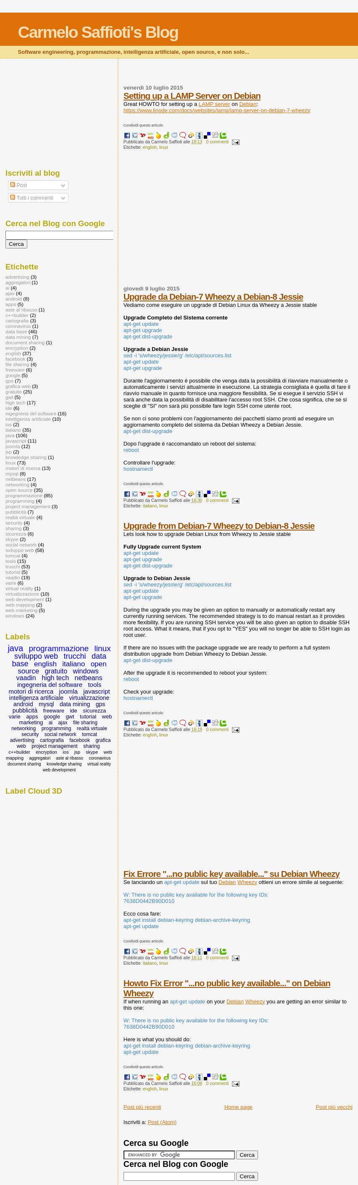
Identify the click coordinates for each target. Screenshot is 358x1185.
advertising (17, 277)
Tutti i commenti (31, 198)
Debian (247, 104)
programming (19, 501)
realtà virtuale (20, 517)
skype (11, 539)
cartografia (17, 320)
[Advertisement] (241, 221)
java (10, 435)
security (13, 522)
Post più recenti (142, 1107)
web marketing (21, 610)
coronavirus (18, 326)
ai (7, 287)
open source (19, 490)
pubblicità (15, 512)
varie (10, 583)
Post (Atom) (162, 1122)
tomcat (12, 555)
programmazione (23, 495)
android (13, 298)
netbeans (15, 479)
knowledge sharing (26, 457)
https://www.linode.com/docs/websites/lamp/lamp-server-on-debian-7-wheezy (217, 110)
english (150, 147)
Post (18, 185)
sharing (13, 528)
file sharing (17, 364)
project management (27, 506)
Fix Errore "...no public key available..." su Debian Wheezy (232, 874)
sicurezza (15, 533)
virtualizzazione (22, 593)
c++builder (17, 315)
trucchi (12, 566)
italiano (150, 506)
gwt (9, 397)
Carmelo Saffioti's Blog (98, 32)
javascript (15, 440)
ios (8, 424)
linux (163, 147)
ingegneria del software (30, 413)
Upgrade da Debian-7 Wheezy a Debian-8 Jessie (213, 296)
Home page (238, 1107)
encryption (16, 348)
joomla (12, 446)
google (12, 375)
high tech (15, 402)
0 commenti (217, 142)
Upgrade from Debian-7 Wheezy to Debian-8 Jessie (219, 525)
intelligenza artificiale (28, 419)
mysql (11, 473)
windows (14, 615)
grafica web (18, 386)
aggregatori (17, 282)
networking (17, 484)
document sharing (25, 342)
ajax (10, 293)
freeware (15, 369)
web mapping (20, 604)
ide (8, 408)
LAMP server (214, 104)
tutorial (12, 572)
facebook (15, 359)
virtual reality (19, 588)
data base (16, 331)
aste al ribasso (21, 309)
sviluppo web (19, 550)
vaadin (12, 577)
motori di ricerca (22, 468)
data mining (18, 337)
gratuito (13, 391)
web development (24, 599)
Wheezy (247, 882)
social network (21, 544)
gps (9, 380)
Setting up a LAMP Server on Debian (192, 95)
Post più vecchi (334, 1107)
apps (10, 304)
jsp (8, 451)
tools (10, 561)
